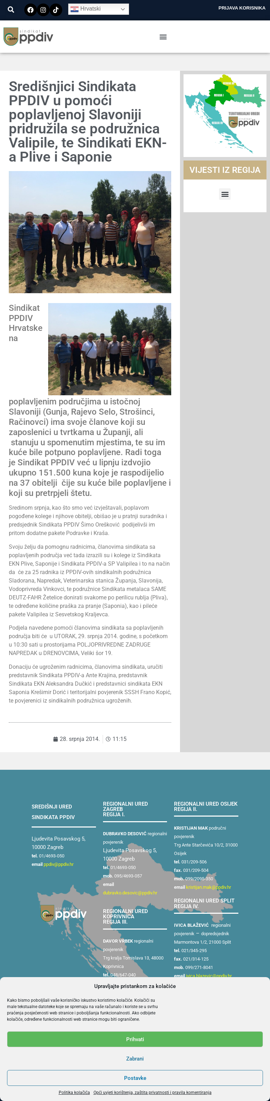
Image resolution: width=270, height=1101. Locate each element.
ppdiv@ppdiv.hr (58, 864)
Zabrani (135, 1059)
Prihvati (135, 1039)
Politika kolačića (74, 1092)
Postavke (135, 1078)
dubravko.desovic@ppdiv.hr (130, 892)
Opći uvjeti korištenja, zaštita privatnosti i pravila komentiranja (153, 1092)
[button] (11, 9)
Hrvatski (85, 9)
